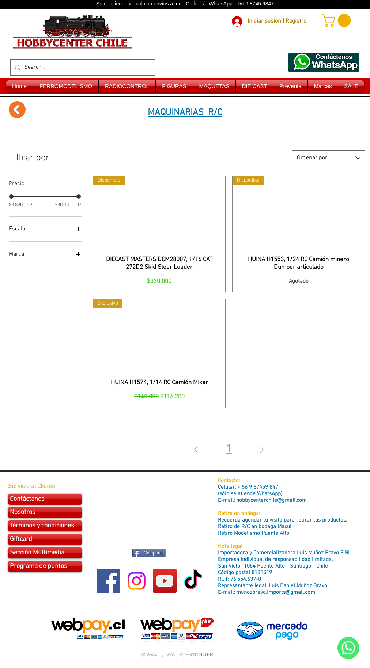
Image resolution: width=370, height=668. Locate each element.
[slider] (11, 196)
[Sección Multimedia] (45, 552)
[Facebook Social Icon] (108, 581)
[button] (338, 20)
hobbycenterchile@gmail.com (271, 500)
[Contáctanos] (45, 499)
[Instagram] (136, 581)
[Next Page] (261, 449)
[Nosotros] (45, 512)
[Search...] (81, 67)
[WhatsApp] (348, 648)
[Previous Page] (195, 449)
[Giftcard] (45, 539)
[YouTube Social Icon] (165, 581)
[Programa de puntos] (45, 566)
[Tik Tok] (193, 581)
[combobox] (328, 157)
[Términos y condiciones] (45, 525)
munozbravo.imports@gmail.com (275, 592)
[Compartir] (149, 553)
